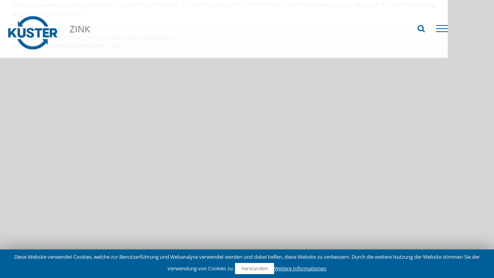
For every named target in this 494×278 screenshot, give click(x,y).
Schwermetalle (181, 53)
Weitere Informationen (300, 268)
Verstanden (254, 268)
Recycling (96, 53)
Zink (218, 53)
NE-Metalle (135, 53)
